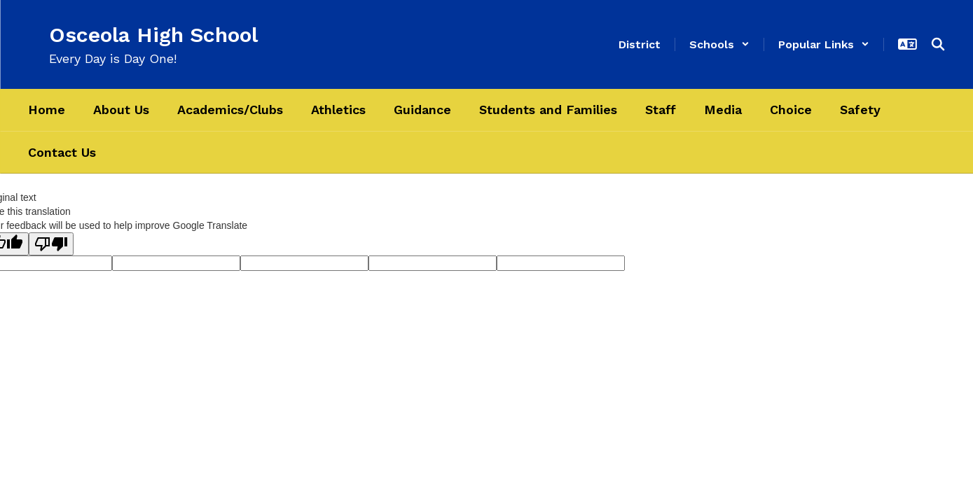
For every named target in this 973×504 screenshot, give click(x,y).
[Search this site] (938, 44)
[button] (719, 44)
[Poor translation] (51, 243)
